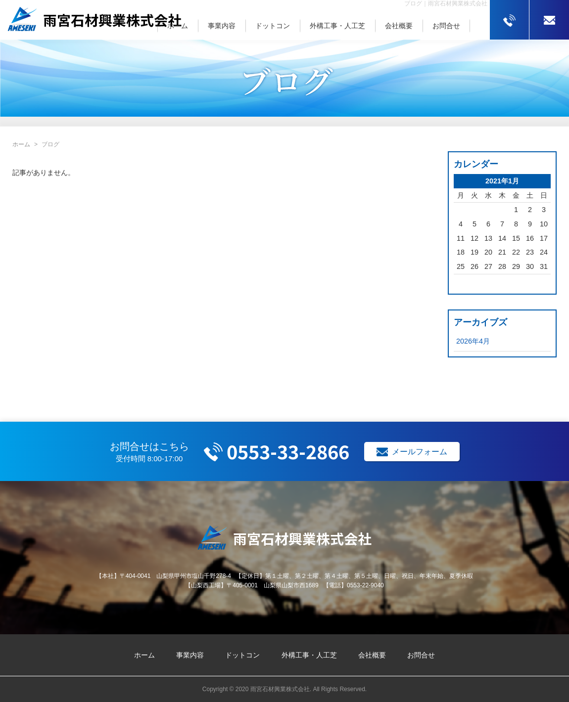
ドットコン (272, 26)
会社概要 (399, 26)
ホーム (177, 26)
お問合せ (446, 26)
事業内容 (222, 26)
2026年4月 (473, 341)
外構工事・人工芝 (337, 26)
